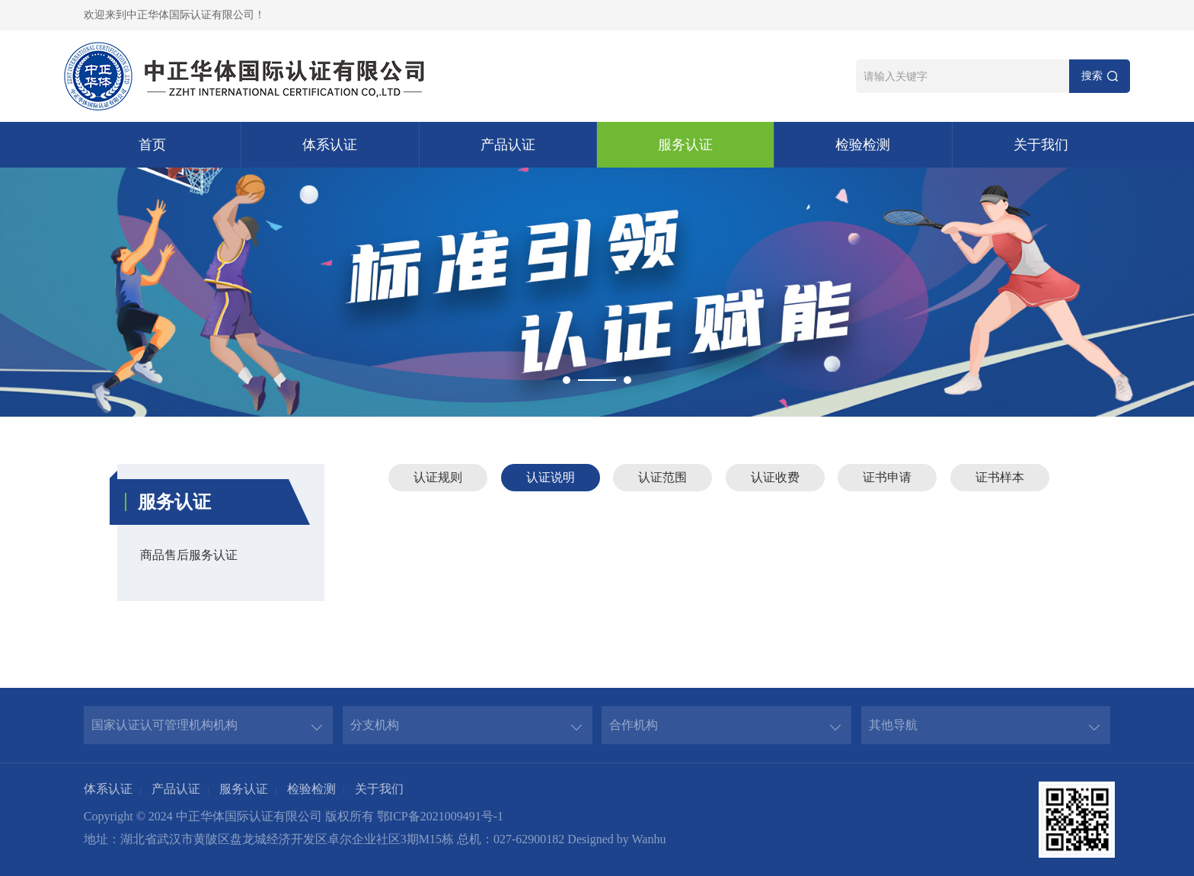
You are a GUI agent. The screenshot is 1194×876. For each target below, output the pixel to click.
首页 (152, 144)
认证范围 (662, 477)
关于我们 (1041, 144)
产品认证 (507, 144)
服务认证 (685, 144)
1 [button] (566, 380)
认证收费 (775, 477)
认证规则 (437, 477)
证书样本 (999, 477)
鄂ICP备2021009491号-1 (440, 816)
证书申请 (887, 477)
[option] (597, 292)
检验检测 (862, 144)
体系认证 (329, 144)
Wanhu (648, 839)
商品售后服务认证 (189, 554)
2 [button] (627, 380)
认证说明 (550, 477)
